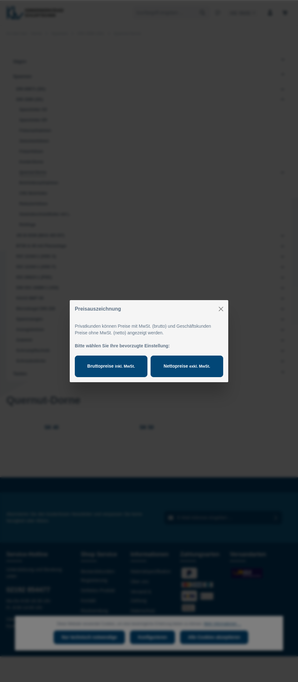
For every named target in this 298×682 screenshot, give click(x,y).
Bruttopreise (111, 366)
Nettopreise (187, 366)
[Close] (221, 309)
